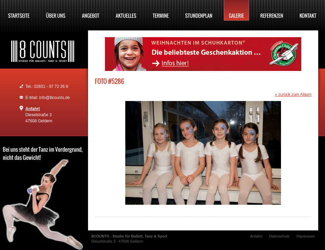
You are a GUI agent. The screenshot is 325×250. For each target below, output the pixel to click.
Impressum (306, 236)
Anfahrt (32, 108)
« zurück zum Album (293, 94)
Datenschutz (279, 236)
